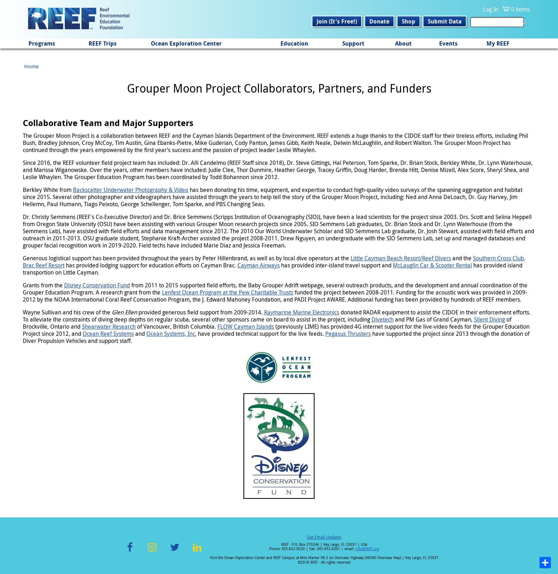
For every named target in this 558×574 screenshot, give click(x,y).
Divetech (383, 319)
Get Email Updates (324, 537)
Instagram (152, 551)
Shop (408, 21)
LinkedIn (197, 551)
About (403, 43)
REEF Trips (103, 43)
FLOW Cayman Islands (245, 326)
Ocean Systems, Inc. (171, 334)
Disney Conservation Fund (97, 285)
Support (353, 43)
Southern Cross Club (498, 258)
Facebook (130, 551)
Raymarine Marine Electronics (301, 312)
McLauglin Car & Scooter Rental (432, 265)
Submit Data (445, 21)
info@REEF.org (367, 549)
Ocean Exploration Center (186, 43)
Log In (490, 9)
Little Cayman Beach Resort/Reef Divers (401, 258)
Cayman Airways (258, 265)
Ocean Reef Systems (108, 334)
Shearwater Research (109, 326)
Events (448, 43)
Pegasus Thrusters (348, 334)
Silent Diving (489, 319)
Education (294, 43)
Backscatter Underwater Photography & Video (130, 190)
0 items (520, 9)
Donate (379, 21)
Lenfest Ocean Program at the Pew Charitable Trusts (227, 292)
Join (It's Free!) (337, 21)
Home (31, 66)
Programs (41, 43)
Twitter (175, 551)
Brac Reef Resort (43, 265)
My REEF (498, 43)
